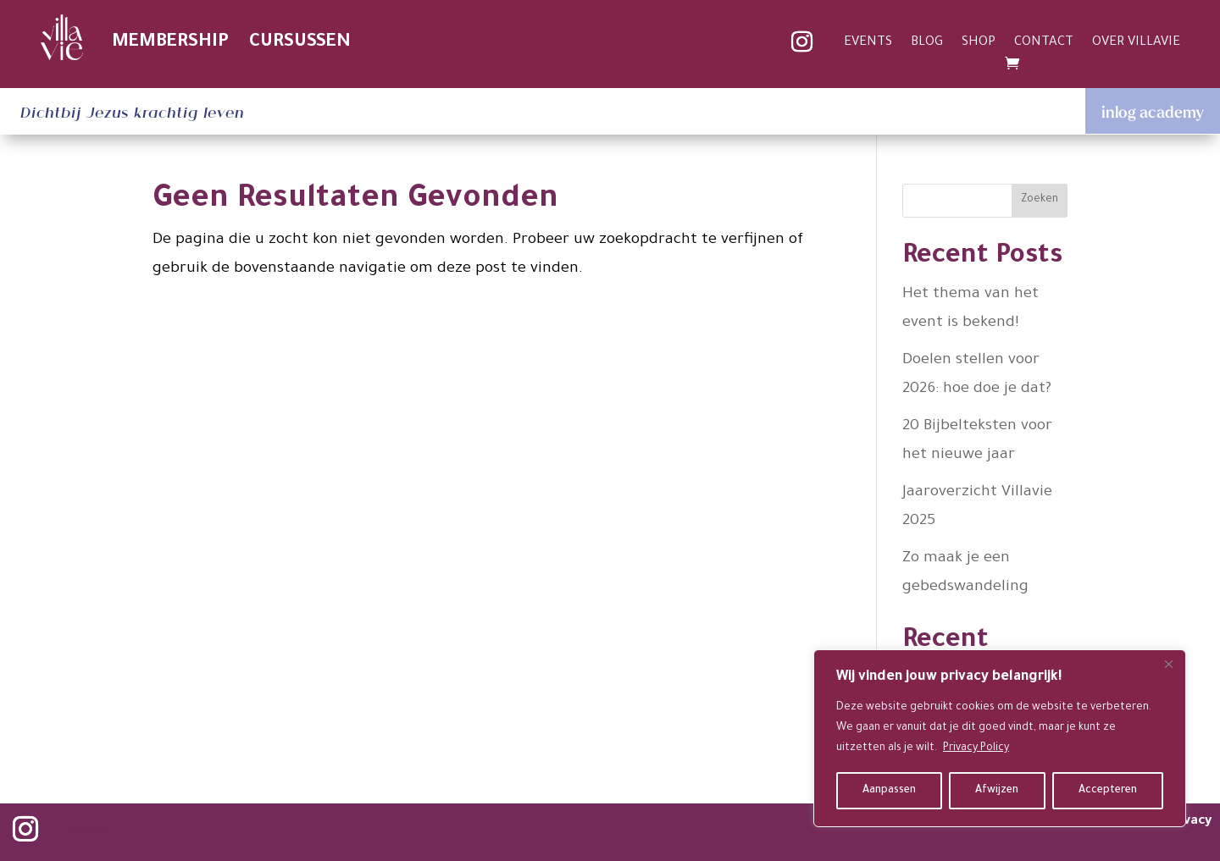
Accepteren (1108, 791)
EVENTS (868, 43)
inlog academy (1152, 112)
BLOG (927, 43)
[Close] (1168, 664)
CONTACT (1043, 43)
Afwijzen (996, 791)
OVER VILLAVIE (1136, 43)
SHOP (978, 43)
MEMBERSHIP (170, 42)
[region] (999, 738)
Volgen (90, 830)
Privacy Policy (976, 748)
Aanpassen (889, 791)
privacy (1189, 821)
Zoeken (1039, 200)
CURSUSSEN (300, 42)
